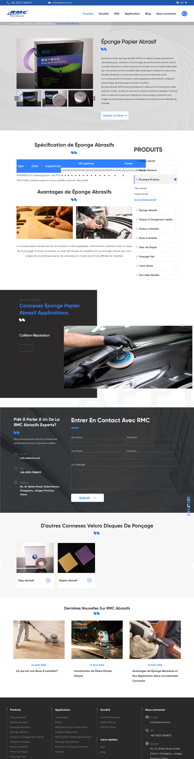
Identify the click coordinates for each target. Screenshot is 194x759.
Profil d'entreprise (110, 695)
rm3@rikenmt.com (62, 2)
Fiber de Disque (148, 247)
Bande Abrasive (148, 170)
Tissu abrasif (140, 188)
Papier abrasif (141, 194)
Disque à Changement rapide (155, 219)
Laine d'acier (146, 265)
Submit (87, 473)
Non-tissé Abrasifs (149, 275)
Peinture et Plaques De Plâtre (72, 724)
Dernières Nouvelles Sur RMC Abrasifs (97, 584)
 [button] (92, 98)
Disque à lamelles (149, 228)
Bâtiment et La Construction (71, 705)
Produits (88, 13)
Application (132, 13)
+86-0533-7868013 (21, 2)
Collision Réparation (66, 710)
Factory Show (108, 705)
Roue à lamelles (148, 238)
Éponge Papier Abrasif (68, 24)
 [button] (23, 348)
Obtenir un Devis (115, 115)
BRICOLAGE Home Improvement (73, 715)
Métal (58, 700)
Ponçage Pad (146, 256)
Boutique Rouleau (44, 24)
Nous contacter (166, 13)
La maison (15, 24)
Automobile (61, 695)
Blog (148, 13)
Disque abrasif (147, 161)
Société (104, 13)
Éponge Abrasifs (148, 210)
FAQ (116, 13)
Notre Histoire (108, 700)
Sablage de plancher (67, 720)
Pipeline (59, 729)
